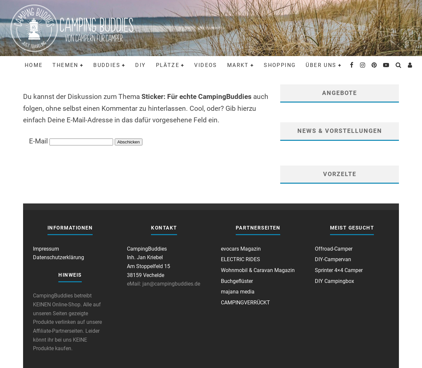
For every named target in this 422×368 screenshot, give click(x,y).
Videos (205, 65)
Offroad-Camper (333, 249)
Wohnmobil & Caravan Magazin (258, 270)
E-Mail (38, 141)
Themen (65, 65)
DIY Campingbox (334, 281)
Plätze (167, 65)
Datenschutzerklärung (58, 257)
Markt (238, 65)
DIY (140, 65)
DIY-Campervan (333, 259)
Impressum (46, 249)
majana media (238, 292)
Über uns (321, 65)
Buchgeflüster (237, 281)
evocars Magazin (241, 249)
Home (34, 65)
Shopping (280, 65)
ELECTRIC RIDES (240, 259)
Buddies (106, 65)
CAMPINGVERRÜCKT (245, 302)
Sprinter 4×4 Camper (339, 270)
